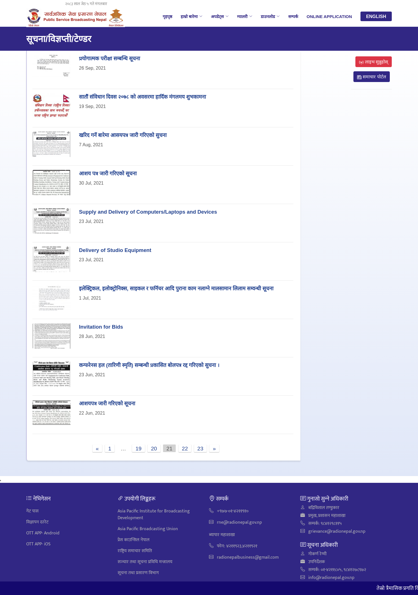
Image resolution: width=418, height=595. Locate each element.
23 (200, 448)
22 (185, 448)
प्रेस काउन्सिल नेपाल (133, 540)
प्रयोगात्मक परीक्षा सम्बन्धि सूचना (109, 58)
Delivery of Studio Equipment (115, 249)
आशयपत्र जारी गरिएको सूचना (107, 403)
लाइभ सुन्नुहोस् (373, 62)
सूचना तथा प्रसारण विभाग (138, 573)
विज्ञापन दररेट (37, 522)
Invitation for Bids (101, 326)
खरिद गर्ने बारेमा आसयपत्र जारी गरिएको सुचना (123, 134)
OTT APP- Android (43, 533)
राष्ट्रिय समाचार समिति (135, 551)
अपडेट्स (220, 16)
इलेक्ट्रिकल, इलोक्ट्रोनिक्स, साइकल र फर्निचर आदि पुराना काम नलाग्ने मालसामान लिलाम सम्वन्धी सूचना (176, 288)
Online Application (329, 16)
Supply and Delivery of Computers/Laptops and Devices (148, 211)
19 (138, 448)
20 (154, 448)
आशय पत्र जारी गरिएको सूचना (108, 173)
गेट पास (32, 511)
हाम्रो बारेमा (191, 16)
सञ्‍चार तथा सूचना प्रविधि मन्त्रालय (145, 562)
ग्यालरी (244, 16)
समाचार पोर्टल (371, 77)
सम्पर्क (293, 16)
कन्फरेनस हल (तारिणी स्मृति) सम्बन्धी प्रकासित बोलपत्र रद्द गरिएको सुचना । (149, 364)
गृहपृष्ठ (167, 16)
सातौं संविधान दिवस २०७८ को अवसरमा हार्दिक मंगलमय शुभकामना (142, 96)
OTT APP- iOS (38, 544)
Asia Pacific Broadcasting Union (148, 529)
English (376, 16)
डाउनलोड (270, 16)
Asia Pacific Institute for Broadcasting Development (154, 514)
